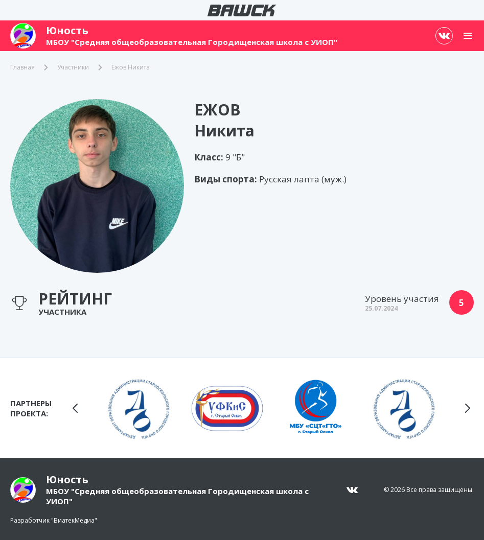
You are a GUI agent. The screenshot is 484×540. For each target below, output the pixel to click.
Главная (22, 67)
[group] (139, 408)
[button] (75, 408)
